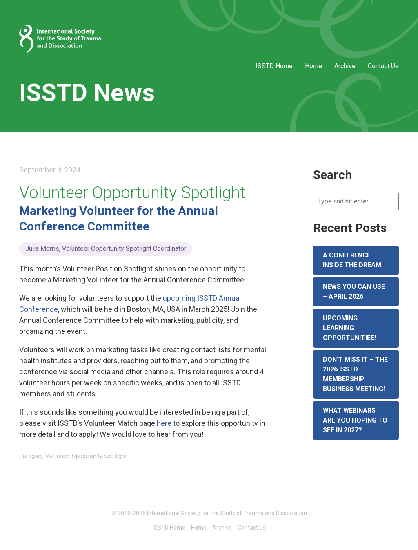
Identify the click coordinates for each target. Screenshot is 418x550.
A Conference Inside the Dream (352, 260)
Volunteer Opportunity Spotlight (132, 192)
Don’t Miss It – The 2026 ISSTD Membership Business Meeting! (355, 374)
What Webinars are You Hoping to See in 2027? (355, 420)
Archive (345, 66)
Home (313, 66)
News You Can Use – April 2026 (354, 291)
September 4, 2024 (49, 169)
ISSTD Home (274, 66)
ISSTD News (87, 92)
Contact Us (383, 66)
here (164, 423)
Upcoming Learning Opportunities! (349, 328)
